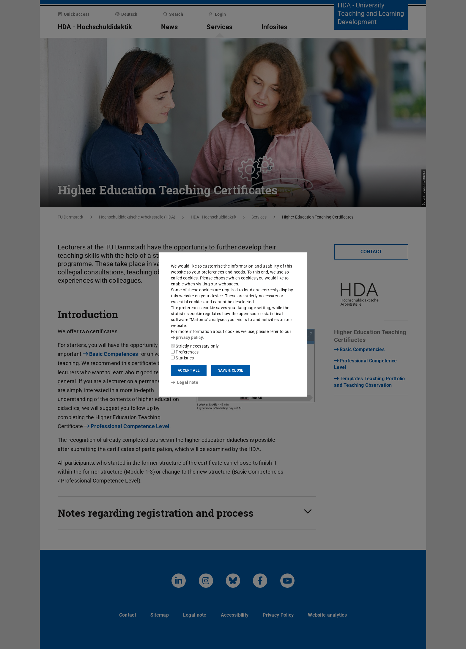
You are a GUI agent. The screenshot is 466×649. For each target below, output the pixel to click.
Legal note (184, 382)
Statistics (182, 358)
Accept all (189, 370)
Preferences (185, 352)
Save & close (230, 370)
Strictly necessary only (195, 346)
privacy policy (187, 337)
